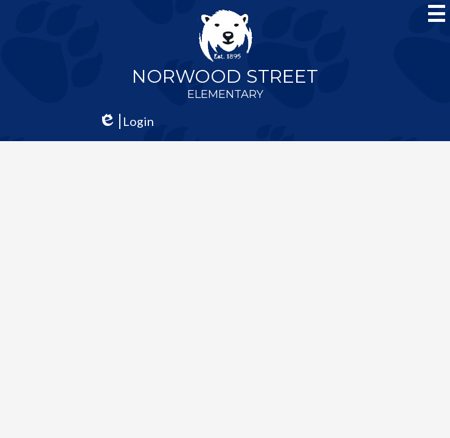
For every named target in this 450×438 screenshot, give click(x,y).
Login (126, 121)
